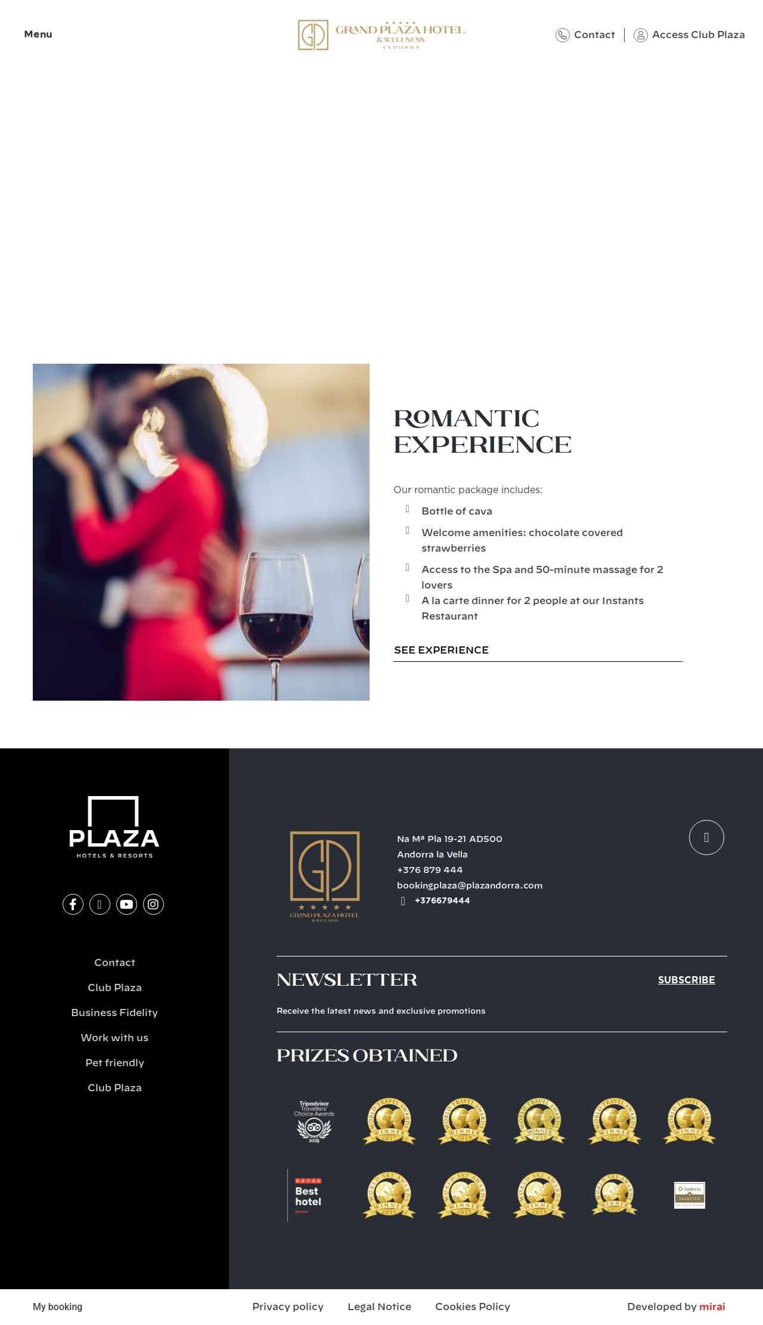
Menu (38, 34)
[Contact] (563, 35)
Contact (594, 35)
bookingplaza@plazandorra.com (470, 886)
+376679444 (442, 901)
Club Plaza (115, 988)
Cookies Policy (472, 1307)
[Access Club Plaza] (641, 35)
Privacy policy (288, 1307)
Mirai (712, 1307)
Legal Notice (379, 1307)
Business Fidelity (114, 1013)
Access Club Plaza (698, 35)
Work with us (114, 1038)
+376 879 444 (430, 870)
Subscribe (686, 980)
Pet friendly (114, 1063)
